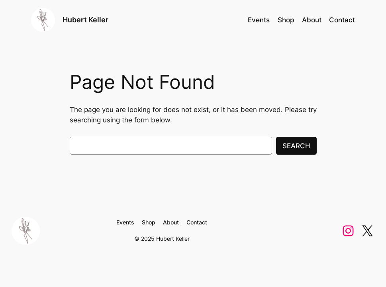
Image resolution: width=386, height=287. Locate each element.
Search (296, 146)
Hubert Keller (85, 20)
